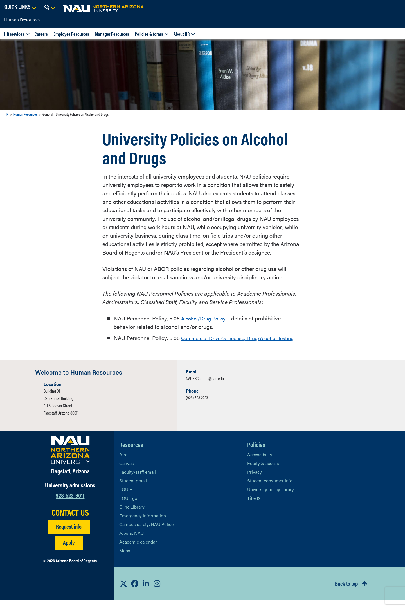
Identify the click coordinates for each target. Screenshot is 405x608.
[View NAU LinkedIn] (146, 592)
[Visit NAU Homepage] (70, 458)
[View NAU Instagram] (157, 592)
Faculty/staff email (137, 480)
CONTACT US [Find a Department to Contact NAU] (70, 521)
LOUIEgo (128, 506)
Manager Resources (112, 33)
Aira (123, 463)
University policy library (270, 497)
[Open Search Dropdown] (395, 7)
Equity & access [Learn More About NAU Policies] (263, 471)
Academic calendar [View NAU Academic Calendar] (138, 550)
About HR (182, 33)
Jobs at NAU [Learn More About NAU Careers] (131, 541)
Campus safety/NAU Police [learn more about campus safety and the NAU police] (146, 532)
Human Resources (22, 19)
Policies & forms (149, 33)
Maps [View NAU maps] (124, 559)
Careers (41, 33)
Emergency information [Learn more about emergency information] (142, 524)
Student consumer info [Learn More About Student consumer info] (269, 489)
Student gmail (133, 489)
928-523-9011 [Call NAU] (70, 503)
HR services (14, 33)
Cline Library (132, 515)
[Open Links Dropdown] (366, 7)
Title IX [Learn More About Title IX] (253, 506)
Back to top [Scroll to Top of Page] (346, 592)
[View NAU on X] (123, 592)
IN (7, 114)
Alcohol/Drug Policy (206, 318)
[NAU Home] (45, 8)
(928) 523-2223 (197, 406)
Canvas (126, 471)
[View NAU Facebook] (134, 592)
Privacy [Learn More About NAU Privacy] (254, 480)
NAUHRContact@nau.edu (205, 387)
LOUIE (125, 497)
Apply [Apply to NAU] (69, 551)
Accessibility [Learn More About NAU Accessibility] (259, 463)
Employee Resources (71, 33)
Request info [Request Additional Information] (69, 535)
